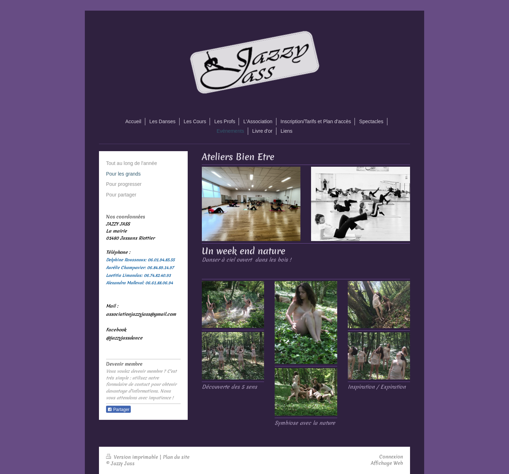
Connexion (391, 456)
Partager (118, 409)
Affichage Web (387, 463)
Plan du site (176, 457)
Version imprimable (132, 457)
